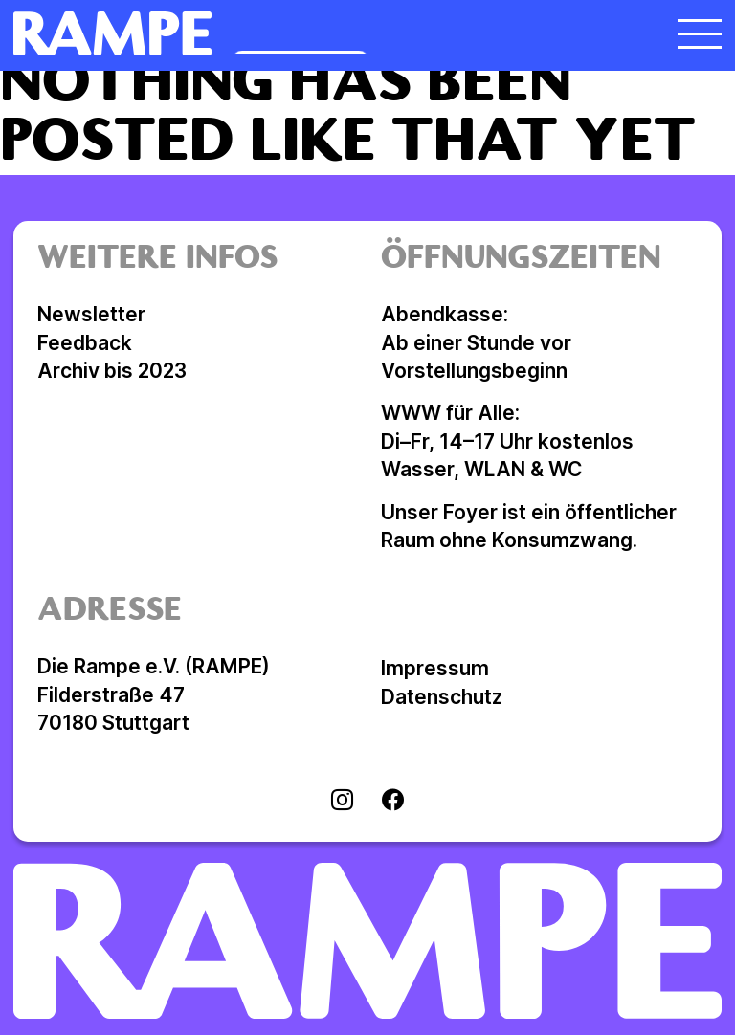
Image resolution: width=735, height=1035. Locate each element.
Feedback (84, 343)
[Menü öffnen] (700, 33)
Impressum (435, 668)
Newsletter (91, 314)
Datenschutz (441, 697)
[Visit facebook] (393, 801)
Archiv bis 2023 (112, 371)
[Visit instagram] (342, 801)
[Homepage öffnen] (279, 33)
